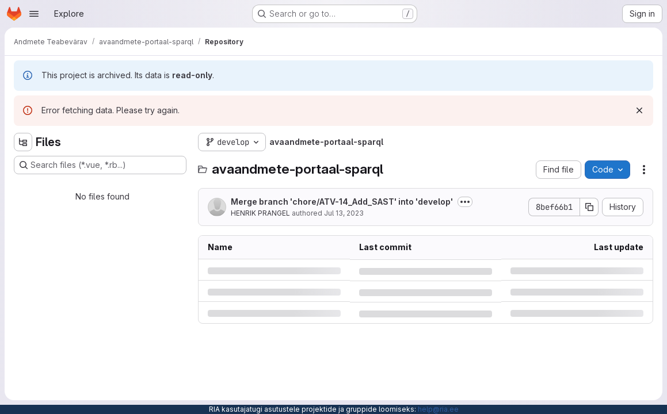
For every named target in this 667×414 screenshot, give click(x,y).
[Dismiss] (639, 110)
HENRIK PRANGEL (260, 213)
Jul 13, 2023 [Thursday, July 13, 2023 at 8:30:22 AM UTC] (344, 213)
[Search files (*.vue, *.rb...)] (100, 165)
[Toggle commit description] (465, 202)
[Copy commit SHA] (589, 207)
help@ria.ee (438, 409)
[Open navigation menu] (34, 14)
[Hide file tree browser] (23, 142)
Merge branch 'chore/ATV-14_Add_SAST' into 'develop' (342, 201)
